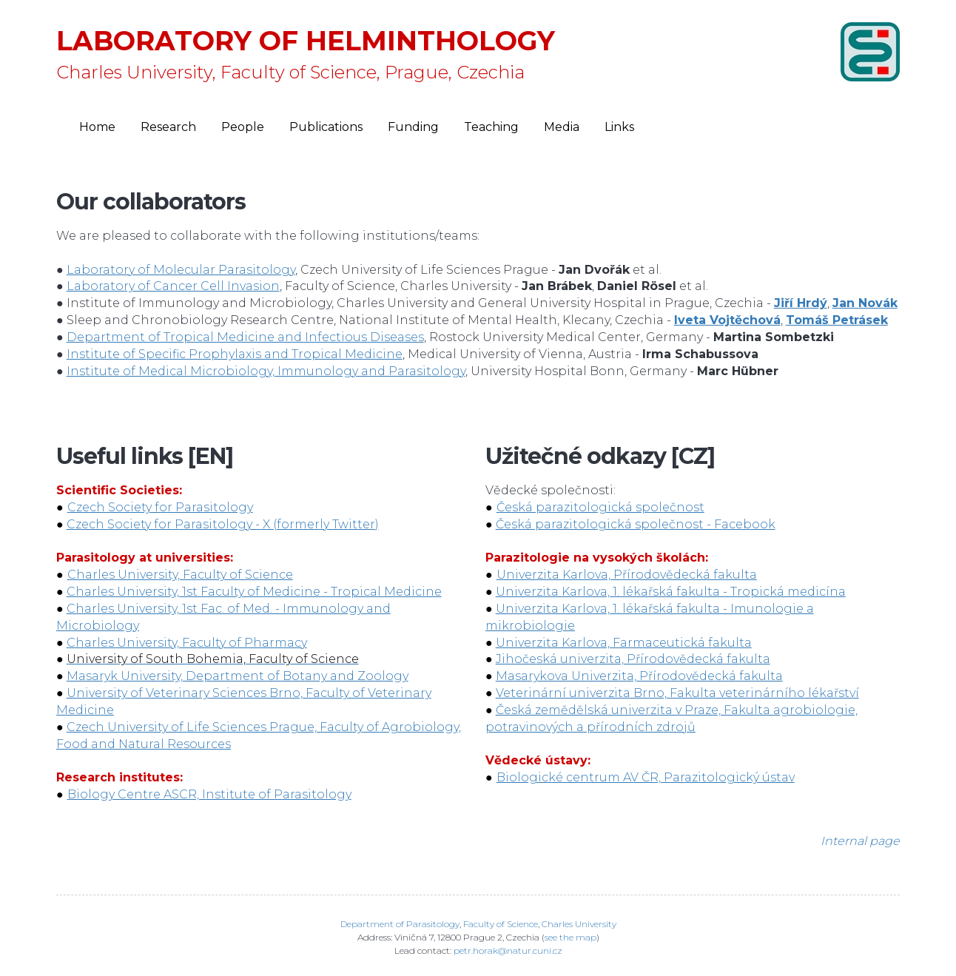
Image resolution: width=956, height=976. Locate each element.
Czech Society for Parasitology (160, 507)
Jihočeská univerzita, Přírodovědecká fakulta (633, 659)
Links (619, 127)
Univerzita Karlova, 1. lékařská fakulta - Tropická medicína (671, 592)
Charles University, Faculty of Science (180, 575)
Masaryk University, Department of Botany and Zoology (237, 676)
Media (561, 127)
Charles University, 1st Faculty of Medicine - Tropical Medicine (254, 592)
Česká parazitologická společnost (600, 507)
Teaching (491, 127)
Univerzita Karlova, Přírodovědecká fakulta (626, 575)
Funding (413, 127)
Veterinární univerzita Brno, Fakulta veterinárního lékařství (677, 693)
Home (97, 127)
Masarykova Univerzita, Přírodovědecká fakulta (639, 676)
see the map (570, 937)
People (242, 127)
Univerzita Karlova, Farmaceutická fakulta (624, 643)
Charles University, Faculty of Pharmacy (187, 643)
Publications (326, 127)
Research (168, 127)
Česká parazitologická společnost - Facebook (635, 524)
